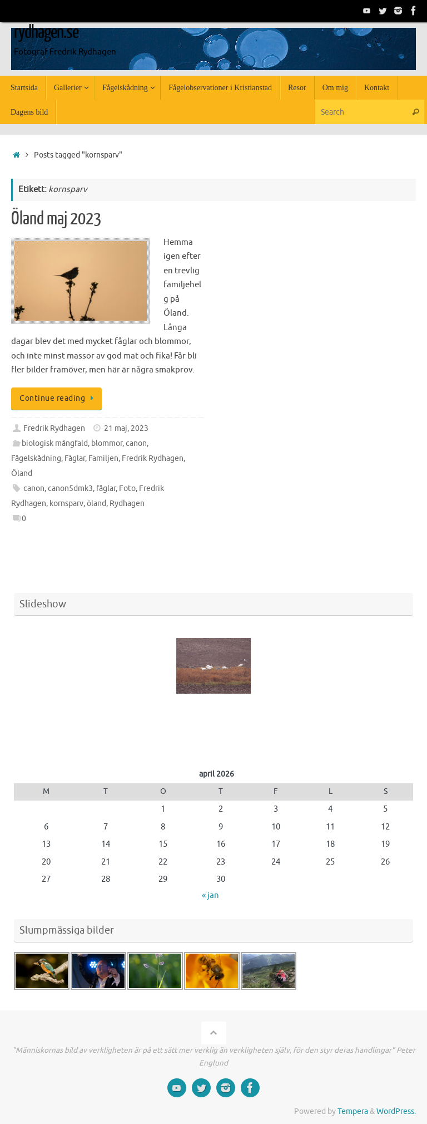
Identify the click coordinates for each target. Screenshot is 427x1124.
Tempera (352, 1111)
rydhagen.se (46, 32)
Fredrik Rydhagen (54, 428)
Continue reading (58, 398)
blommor (106, 443)
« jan (210, 895)
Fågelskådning (36, 458)
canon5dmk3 (70, 488)
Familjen (103, 458)
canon (136, 443)
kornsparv (66, 503)
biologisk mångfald (55, 443)
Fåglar (74, 458)
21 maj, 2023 (126, 428)
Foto (127, 488)
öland (96, 503)
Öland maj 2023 (56, 219)
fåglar (106, 488)
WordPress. (396, 1111)
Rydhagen (127, 503)
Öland (21, 473)
